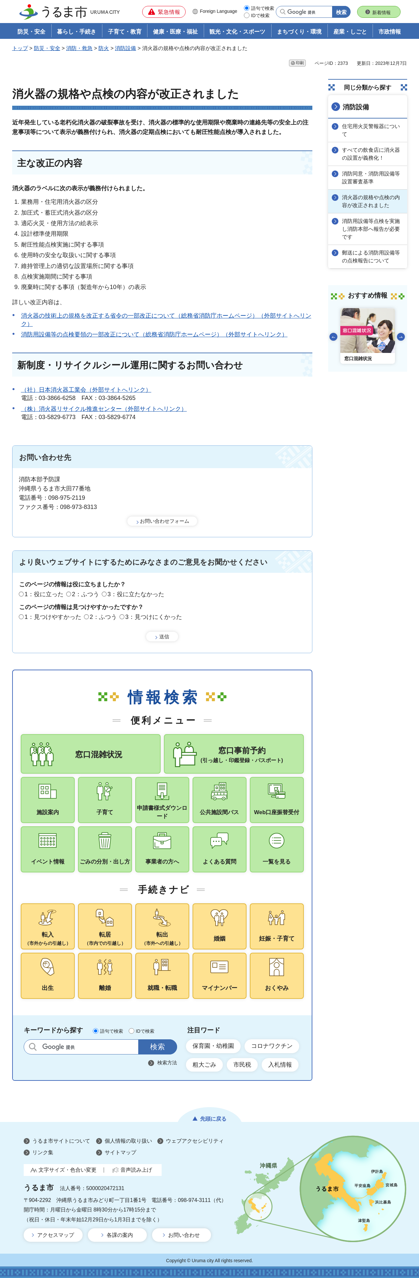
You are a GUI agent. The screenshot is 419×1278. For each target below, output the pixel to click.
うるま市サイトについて (61, 1141)
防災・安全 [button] (31, 32)
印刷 (300, 63)
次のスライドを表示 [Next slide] (401, 337)
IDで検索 (260, 15)
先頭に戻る (213, 1119)
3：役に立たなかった (136, 594)
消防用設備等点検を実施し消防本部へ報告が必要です (371, 229)
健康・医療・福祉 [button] (175, 32)
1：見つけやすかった (53, 617)
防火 (103, 48)
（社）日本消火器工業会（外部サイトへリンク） (86, 389)
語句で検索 (262, 8)
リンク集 (42, 1152)
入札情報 (280, 1064)
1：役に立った (44, 594)
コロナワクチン (272, 1046)
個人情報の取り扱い (128, 1141)
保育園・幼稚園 (213, 1046)
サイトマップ (120, 1152)
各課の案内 (120, 1235)
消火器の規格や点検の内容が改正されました (371, 201)
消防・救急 (79, 48)
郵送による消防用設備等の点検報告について (371, 256)
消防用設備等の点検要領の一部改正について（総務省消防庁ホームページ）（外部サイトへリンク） (154, 334)
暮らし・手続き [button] (76, 32)
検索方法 (167, 1062)
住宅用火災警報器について (371, 130)
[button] (164, 12)
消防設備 (125, 48)
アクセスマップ (55, 1235)
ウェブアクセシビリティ (195, 1141)
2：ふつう (85, 594)
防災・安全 (47, 48)
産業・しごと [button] (350, 32)
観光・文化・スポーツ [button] (237, 32)
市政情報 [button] (390, 32)
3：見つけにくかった (153, 617)
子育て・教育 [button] (125, 32)
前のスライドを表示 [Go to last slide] (333, 337)
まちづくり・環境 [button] (299, 32)
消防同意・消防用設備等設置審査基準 (371, 177)
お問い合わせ (184, 1235)
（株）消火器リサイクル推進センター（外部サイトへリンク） (104, 409)
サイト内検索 (33, 1047)
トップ (20, 48)
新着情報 (381, 12)
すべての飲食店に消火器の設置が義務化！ (371, 154)
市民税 (242, 1064)
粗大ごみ (204, 1064)
